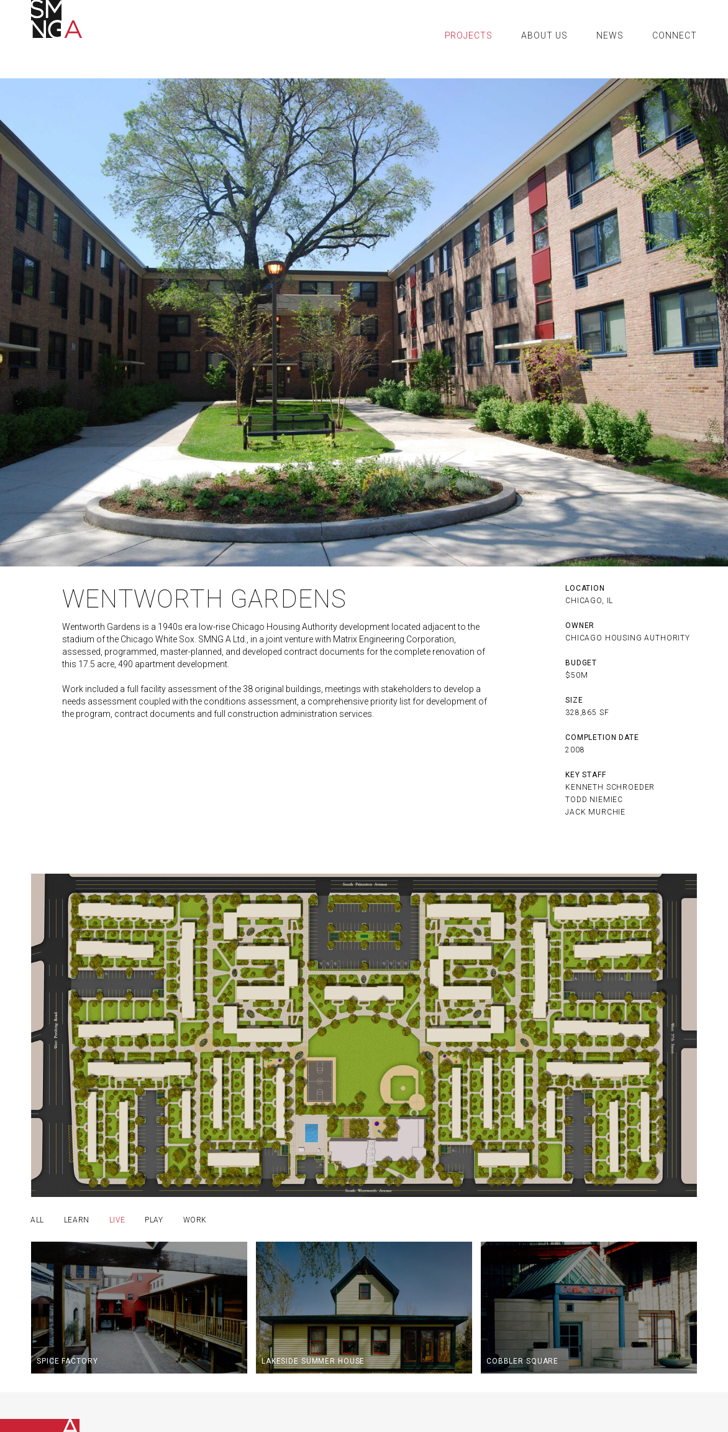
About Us (544, 35)
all (37, 1220)
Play (154, 1220)
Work (195, 1220)
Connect (674, 35)
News (610, 35)
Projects (469, 35)
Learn (76, 1220)
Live (117, 1220)
